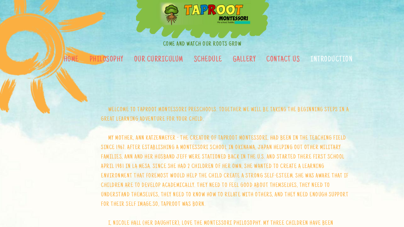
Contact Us (283, 60)
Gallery (244, 60)
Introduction (332, 60)
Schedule (208, 60)
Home (71, 60)
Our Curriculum (158, 60)
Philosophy (106, 60)
